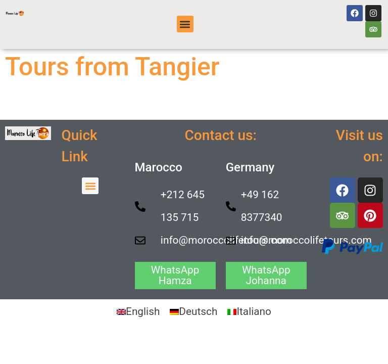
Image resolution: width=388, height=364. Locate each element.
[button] (185, 24)
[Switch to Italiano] (249, 311)
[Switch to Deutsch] (193, 311)
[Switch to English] (138, 311)
